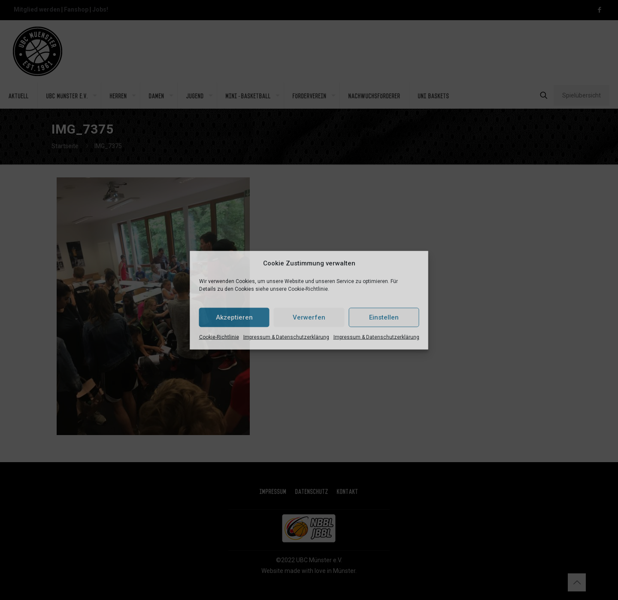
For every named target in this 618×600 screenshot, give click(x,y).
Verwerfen (309, 317)
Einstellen (384, 317)
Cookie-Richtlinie (219, 337)
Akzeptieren (234, 317)
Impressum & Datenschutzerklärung (286, 337)
